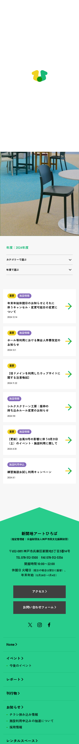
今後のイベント (20, 666)
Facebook (49, 625)
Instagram (39, 625)
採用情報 (15, 727)
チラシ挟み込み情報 (23, 715)
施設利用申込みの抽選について (31, 721)
